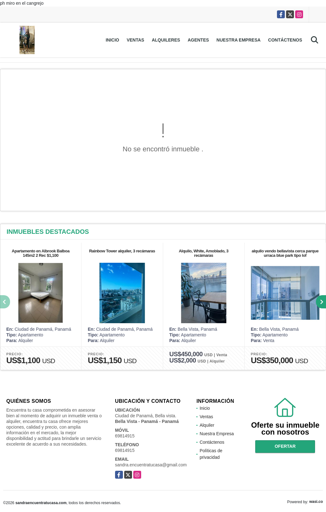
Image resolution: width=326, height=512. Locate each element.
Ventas (135, 39)
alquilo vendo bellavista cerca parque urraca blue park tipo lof (285, 253)
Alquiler (207, 425)
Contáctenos (285, 39)
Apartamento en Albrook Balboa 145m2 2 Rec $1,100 (40, 253)
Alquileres (166, 39)
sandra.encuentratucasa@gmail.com (151, 464)
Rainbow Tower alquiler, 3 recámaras (122, 251)
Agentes (198, 39)
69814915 (125, 435)
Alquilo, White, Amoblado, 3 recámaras (204, 253)
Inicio (112, 39)
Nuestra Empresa (239, 39)
